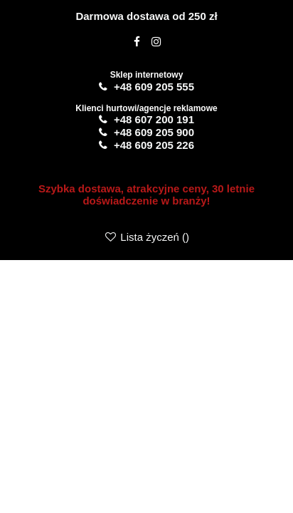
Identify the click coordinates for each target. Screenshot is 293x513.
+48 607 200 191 (154, 119)
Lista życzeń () (146, 237)
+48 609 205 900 (154, 132)
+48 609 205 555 (154, 87)
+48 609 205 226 (154, 145)
